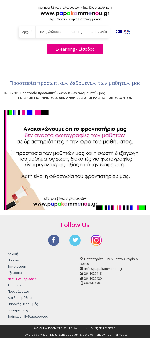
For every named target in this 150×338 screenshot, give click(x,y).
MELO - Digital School (54, 334)
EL (119, 32)
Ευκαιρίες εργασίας (22, 310)
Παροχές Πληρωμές (23, 304)
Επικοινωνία (97, 31)
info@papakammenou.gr (103, 268)
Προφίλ (13, 260)
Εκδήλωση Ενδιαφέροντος (28, 316)
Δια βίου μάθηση (20, 297)
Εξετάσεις (15, 272)
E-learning (74, 31)
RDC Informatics (116, 334)
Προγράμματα (18, 291)
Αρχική (27, 31)
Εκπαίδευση (17, 266)
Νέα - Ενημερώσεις (22, 279)
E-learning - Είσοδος (75, 49)
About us (14, 285)
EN (127, 32)
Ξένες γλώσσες (49, 31)
